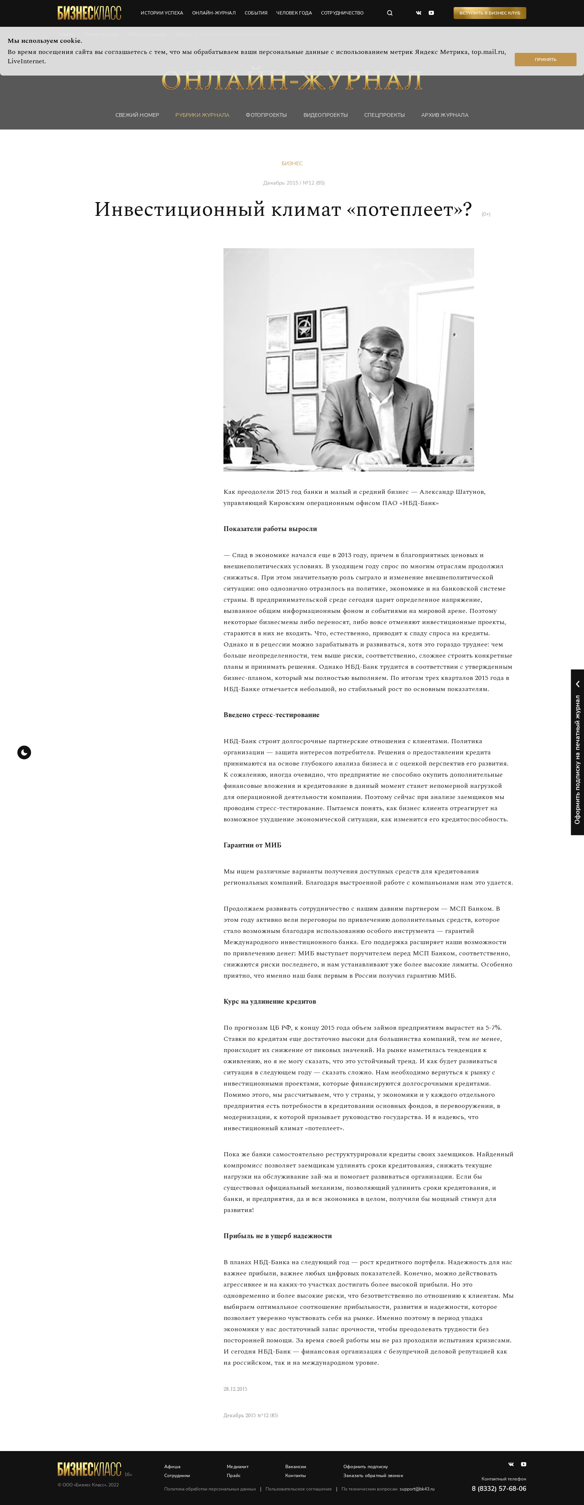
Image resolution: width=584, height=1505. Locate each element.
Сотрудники (177, 1476)
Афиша (172, 1467)
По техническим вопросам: (388, 1489)
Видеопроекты (326, 115)
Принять (545, 60)
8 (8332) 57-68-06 (499, 1489)
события (256, 13)
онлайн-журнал (214, 13)
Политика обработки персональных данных (210, 1489)
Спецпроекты (384, 115)
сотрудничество (342, 13)
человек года (294, 13)
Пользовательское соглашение (299, 1489)
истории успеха (162, 13)
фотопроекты (266, 115)
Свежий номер (137, 115)
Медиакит (237, 1467)
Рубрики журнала (202, 115)
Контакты (295, 1476)
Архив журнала (445, 115)
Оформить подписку (365, 1467)
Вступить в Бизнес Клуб (490, 13)
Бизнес (292, 163)
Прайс (234, 1476)
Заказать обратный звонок (373, 1476)
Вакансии (296, 1467)
